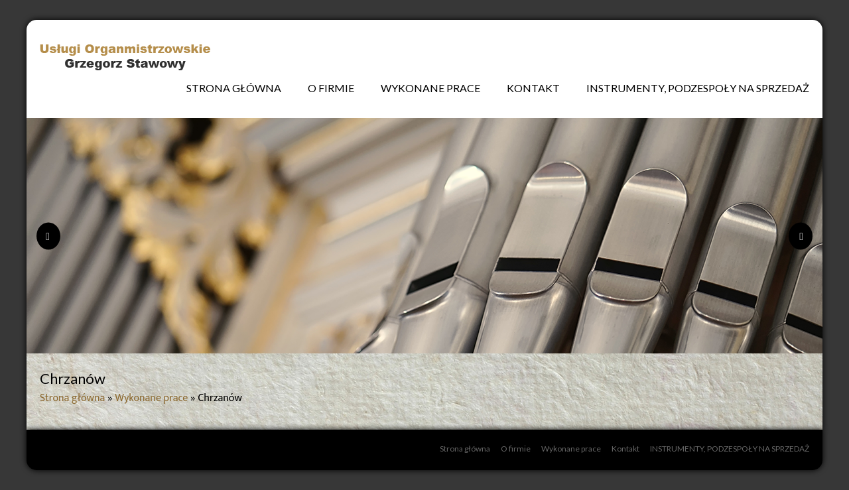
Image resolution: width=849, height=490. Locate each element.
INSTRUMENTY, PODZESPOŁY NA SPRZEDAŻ (697, 88)
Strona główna (233, 88)
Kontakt (533, 88)
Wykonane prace (430, 88)
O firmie (331, 88)
